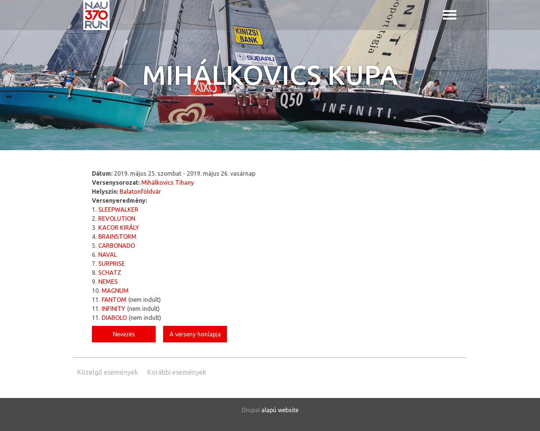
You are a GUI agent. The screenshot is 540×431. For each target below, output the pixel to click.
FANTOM (114, 299)
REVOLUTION (116, 218)
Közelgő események (107, 372)
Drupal (251, 410)
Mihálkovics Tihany (167, 182)
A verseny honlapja (195, 334)
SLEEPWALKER (118, 209)
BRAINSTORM (117, 236)
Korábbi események (176, 372)
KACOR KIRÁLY (118, 227)
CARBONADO (116, 245)
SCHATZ (109, 272)
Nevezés (124, 334)
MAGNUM (115, 290)
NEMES (108, 281)
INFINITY (113, 308)
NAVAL (107, 254)
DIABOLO (114, 317)
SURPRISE (111, 263)
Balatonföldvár (140, 191)
